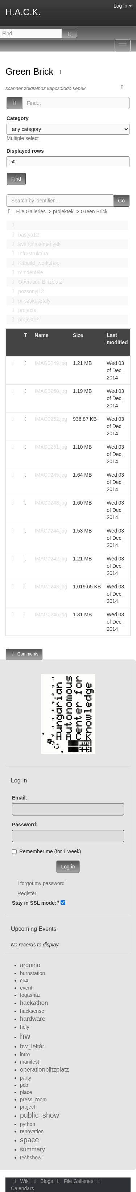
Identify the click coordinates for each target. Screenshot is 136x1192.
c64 (24, 980)
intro (25, 1054)
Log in (123, 6)
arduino (30, 965)
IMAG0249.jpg (51, 363)
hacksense (32, 1011)
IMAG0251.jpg (51, 447)
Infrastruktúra (28, 253)
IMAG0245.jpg (51, 475)
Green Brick (30, 71)
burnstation (32, 973)
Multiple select (23, 138)
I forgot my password (41, 883)
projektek (63, 211)
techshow (30, 1157)
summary (32, 1149)
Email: (19, 798)
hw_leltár (32, 1046)
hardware (32, 1018)
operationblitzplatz (44, 1069)
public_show (39, 1115)
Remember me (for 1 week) (46, 851)
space (29, 1140)
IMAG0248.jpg (51, 586)
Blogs (42, 1181)
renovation (32, 1131)
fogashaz (30, 995)
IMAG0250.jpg (51, 391)
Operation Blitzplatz (35, 282)
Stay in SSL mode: (34, 903)
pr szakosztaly (29, 301)
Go (121, 201)
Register (26, 893)
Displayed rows (25, 151)
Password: (25, 824)
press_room (33, 1099)
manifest (29, 1062)
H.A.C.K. (23, 12)
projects (22, 310)
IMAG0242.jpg (51, 559)
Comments (23, 654)
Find (16, 179)
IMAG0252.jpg (51, 419)
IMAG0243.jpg (51, 503)
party (25, 1078)
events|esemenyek (34, 244)
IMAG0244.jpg (51, 531)
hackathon (34, 1002)
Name (42, 335)
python (27, 1124)
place (26, 1092)
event (26, 988)
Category (18, 118)
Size (78, 335)
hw (25, 1036)
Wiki (21, 1181)
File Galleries (31, 211)
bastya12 (23, 235)
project (27, 1107)
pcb (24, 1085)
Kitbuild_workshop (33, 263)
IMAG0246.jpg (51, 614)
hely (24, 1027)
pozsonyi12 (26, 291)
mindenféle (25, 272)
